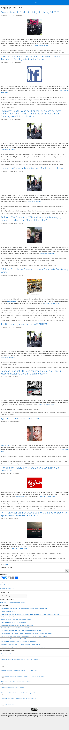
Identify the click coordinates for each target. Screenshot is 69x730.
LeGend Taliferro (26, 213)
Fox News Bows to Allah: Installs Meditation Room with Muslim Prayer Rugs (20, 664)
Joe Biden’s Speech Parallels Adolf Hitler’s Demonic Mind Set (17, 630)
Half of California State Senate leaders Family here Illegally (16, 686)
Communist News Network (35, 514)
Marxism (52, 52)
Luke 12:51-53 (11, 301)
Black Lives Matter (19, 97)
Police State (63, 104)
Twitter (53, 260)
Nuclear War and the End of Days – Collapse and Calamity (16, 624)
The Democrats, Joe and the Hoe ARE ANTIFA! (24, 324)
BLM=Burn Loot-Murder (29, 102)
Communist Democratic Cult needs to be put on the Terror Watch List (18, 703)
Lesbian (21, 464)
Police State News (45, 100)
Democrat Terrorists (21, 265)
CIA (27, 97)
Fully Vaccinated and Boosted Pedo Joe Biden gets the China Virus (18, 646)
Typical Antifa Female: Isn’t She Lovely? (20, 418)
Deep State (62, 102)
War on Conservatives (7, 107)
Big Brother (10, 97)
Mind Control (48, 50)
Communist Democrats (34, 52)
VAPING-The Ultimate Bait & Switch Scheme (12, 692)
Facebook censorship (41, 104)
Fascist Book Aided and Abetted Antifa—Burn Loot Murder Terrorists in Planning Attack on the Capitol (30, 58)
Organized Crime (34, 100)
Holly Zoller (52, 265)
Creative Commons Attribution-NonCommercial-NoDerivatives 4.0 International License (38, 723)
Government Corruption (23, 157)
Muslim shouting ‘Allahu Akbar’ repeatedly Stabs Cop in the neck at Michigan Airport (22, 681)
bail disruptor (22, 263)
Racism (16, 313)
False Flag (18, 164)
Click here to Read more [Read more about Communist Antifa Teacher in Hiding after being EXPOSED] (41, 45)
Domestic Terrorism (30, 50)
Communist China (57, 161)
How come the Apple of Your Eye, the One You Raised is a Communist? (30, 469)
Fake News (23, 260)
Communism (22, 52)
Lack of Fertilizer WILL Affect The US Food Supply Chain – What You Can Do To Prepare (24, 641)
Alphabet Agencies (8, 154)
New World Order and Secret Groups (17, 100)
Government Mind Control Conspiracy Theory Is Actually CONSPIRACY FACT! (21, 649)
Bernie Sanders (23, 511)
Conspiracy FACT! (53, 102)
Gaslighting (39, 50)
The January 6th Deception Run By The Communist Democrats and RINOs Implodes (23, 652)
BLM (19, 102)
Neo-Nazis (60, 164)
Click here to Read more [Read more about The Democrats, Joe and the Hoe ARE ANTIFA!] (8, 357)
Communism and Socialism (15, 50)
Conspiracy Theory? (49, 258)
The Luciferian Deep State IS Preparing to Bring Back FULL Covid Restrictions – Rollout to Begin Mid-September (30, 619)
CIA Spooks (43, 102)
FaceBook (46, 97)
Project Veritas (56, 50)
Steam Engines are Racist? (8, 709)
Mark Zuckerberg (54, 104)
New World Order (15, 320)
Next (7, 569)
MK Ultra (3, 509)
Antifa (4, 50)
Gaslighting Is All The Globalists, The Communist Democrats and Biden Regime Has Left (24, 613)
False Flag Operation (28, 164)
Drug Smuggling (6, 213)
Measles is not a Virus (6, 659)
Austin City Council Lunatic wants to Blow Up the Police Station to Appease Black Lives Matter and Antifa (34, 519)
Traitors (30, 313)
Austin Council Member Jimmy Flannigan (41, 563)
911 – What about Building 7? (8, 616)
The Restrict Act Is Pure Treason (9, 622)
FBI (51, 97)
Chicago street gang (49, 211)
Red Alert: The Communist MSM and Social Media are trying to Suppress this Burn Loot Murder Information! (32, 218)
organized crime (56, 213)
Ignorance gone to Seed (8, 561)
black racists (33, 315)
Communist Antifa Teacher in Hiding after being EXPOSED (30, 12)
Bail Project (30, 263)
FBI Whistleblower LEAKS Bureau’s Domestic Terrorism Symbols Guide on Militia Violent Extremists (26, 638)
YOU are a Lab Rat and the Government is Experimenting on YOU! (18, 698)
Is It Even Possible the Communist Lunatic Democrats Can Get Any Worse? (34, 270)
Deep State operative (7, 104)
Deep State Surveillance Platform (24, 104)
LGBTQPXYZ (29, 464)
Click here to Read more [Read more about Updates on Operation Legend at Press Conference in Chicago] (35, 201)
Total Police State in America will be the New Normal (14, 670)
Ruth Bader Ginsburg (27, 320)
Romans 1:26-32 (6, 445)
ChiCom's (40, 161)
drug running (63, 211)
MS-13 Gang (35, 213)
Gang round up (15, 213)
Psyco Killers (9, 313)
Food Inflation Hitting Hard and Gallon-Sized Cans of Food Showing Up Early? (21, 635)
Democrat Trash (34, 97)
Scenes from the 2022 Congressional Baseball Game (14, 644)
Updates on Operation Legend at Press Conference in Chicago (32, 167)
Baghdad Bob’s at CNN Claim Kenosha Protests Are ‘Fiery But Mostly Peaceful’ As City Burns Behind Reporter (31, 372)
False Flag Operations (19, 310)
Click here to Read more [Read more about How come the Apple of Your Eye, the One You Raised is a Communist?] (47, 501)
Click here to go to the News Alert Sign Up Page (12, 607)
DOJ (41, 97)
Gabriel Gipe (45, 52)
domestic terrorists (45, 318)
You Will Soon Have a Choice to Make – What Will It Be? (15, 633)
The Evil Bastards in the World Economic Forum (13, 627)
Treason (42, 320)
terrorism (64, 213)
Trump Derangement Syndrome (42, 313)
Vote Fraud (56, 313)
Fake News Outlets (33, 260)
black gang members (24, 211)
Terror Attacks (23, 313)
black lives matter (37, 211)
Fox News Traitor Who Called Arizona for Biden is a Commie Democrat (19, 675)
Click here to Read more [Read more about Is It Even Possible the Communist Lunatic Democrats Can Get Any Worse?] (51, 303)
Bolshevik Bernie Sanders (50, 511)
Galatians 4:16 (19, 501)
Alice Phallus (7, 461)
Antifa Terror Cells (12, 52)
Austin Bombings (23, 563)
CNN (39, 412)
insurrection (38, 164)
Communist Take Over (7, 164)
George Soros (44, 265)
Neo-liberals (52, 164)
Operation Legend (45, 213)
